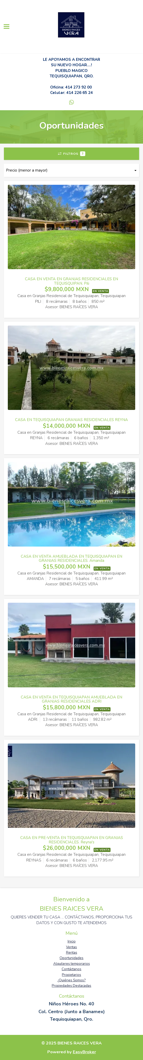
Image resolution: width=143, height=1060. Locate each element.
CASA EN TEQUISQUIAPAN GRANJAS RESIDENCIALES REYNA (71, 419)
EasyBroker (84, 1052)
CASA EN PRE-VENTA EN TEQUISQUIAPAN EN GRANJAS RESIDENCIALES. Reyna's (71, 840)
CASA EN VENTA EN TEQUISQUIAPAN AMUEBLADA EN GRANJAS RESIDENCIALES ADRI (71, 699)
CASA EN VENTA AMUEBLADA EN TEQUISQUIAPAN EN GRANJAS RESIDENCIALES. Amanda (71, 558)
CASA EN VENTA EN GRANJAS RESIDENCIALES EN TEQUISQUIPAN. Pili (71, 281)
